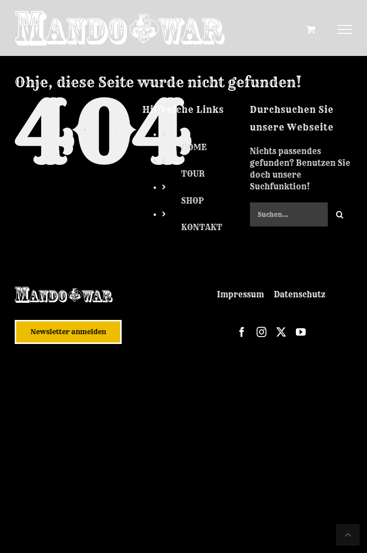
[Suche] (340, 214)
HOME (194, 147)
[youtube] (301, 332)
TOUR (193, 174)
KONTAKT (201, 227)
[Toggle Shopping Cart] (310, 29)
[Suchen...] (289, 214)
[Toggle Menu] (345, 29)
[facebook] (242, 332)
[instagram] (261, 332)
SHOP (192, 201)
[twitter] (281, 332)
